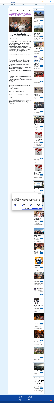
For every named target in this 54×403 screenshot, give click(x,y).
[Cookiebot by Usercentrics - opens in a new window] (39, 194)
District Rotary (29, 398)
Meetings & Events (24, 4)
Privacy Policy (20, 400)
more (41, 20)
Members (51, 1)
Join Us (36, 4)
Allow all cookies (37, 208)
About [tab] (37, 196)
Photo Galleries (20, 397)
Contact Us (20, 399)
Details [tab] (27, 196)
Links (19, 398)
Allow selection (27, 208)
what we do (13, 4)
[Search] (45, 1)
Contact (4, 4)
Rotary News (29, 399)
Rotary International (30, 397)
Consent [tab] (17, 196)
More (45, 4)
